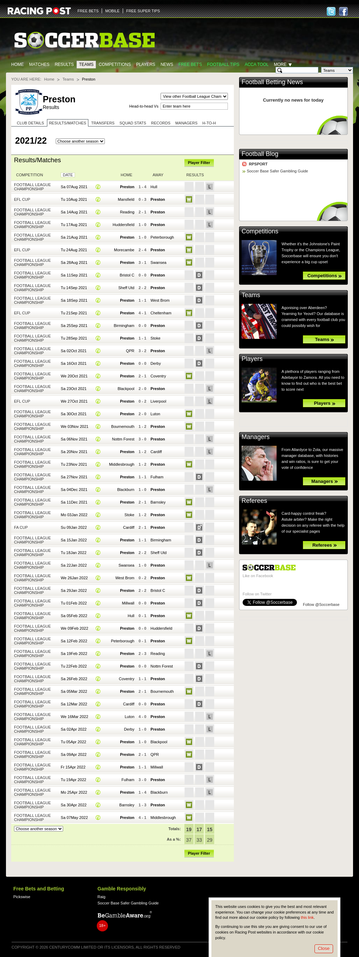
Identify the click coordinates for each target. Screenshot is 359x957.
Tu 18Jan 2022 (73, 553)
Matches (39, 64)
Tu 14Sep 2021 (74, 288)
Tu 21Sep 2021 (74, 313)
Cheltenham (160, 313)
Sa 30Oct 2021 (74, 414)
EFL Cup (22, 199)
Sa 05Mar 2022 (74, 691)
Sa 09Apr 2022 (74, 754)
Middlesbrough (121, 464)
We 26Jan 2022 (74, 578)
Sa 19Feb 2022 (74, 653)
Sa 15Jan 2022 (74, 540)
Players (145, 64)
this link (307, 917)
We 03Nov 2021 (74, 426)
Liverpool (158, 401)
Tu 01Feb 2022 (74, 603)
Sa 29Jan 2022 (74, 590)
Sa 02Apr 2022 (74, 729)
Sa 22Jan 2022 (74, 565)
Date (68, 175)
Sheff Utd (126, 288)
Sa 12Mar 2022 (74, 704)
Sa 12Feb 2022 (74, 641)
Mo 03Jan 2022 (74, 515)
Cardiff (156, 452)
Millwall (128, 603)
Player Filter (199, 162)
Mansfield (126, 199)
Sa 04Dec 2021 (74, 489)
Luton (155, 414)
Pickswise (21, 897)
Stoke (155, 338)
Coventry (158, 376)
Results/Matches (67, 123)
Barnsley (157, 502)
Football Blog (260, 153)
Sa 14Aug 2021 (74, 212)
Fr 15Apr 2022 (73, 767)
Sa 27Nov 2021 (74, 477)
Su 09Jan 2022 (74, 527)
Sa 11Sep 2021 (74, 275)
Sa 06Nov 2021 (74, 439)
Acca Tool (257, 64)
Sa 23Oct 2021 (74, 389)
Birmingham (124, 325)
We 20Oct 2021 (74, 376)
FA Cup (21, 527)
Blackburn (125, 489)
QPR (130, 351)
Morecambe (124, 250)
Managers (186, 123)
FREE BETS (88, 11)
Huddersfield (123, 225)
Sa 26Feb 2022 (74, 679)
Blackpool (125, 389)
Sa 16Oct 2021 (74, 363)
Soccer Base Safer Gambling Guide (277, 171)
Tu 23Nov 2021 (74, 464)
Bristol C (127, 275)
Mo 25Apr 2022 (74, 792)
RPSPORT (258, 164)
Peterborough (162, 237)
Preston (127, 187)
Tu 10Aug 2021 (74, 199)
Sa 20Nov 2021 (74, 452)
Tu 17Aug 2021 (74, 225)
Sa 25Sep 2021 (74, 325)
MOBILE (112, 11)
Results (64, 64)
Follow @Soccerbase (321, 604)
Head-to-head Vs (143, 106)
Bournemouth (122, 426)
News (167, 64)
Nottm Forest (123, 439)
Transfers (103, 123)
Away (158, 175)
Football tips (223, 64)
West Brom (159, 300)
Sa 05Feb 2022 (74, 616)
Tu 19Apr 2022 (73, 780)
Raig (101, 897)
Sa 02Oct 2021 (74, 351)
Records (160, 123)
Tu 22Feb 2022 (74, 666)
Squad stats (133, 123)
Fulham (156, 477)
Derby (155, 363)
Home (17, 64)
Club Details (30, 123)
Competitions (115, 64)
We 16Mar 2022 (74, 717)
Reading (127, 212)
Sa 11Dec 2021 (74, 502)
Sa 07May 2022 (74, 817)
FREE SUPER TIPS (143, 11)
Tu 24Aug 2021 (74, 250)
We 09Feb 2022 (74, 628)
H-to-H (209, 123)
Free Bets (190, 64)
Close (324, 948)
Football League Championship (32, 187)
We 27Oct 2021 (74, 401)
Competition (29, 175)
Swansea (158, 262)
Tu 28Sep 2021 (74, 338)
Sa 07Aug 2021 (74, 187)
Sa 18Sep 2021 (74, 300)
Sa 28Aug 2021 (74, 262)
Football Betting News (272, 82)
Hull (153, 187)
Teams (86, 64)
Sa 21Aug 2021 (74, 237)
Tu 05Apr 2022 (73, 742)
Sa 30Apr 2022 (74, 805)
